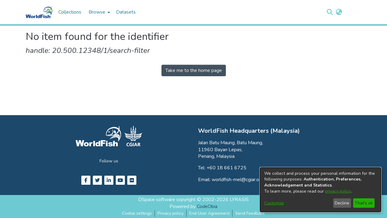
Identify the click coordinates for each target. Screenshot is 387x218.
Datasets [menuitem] (126, 12)
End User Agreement (209, 213)
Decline (342, 203)
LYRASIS (239, 199)
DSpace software (156, 199)
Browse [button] (97, 12)
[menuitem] (98, 12)
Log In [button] (351, 12)
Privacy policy (171, 213)
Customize (274, 203)
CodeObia (207, 206)
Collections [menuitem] (69, 12)
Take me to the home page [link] (193, 70)
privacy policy (338, 191)
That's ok (364, 203)
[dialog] (320, 190)
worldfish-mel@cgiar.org (237, 179)
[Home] (39, 12)
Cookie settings (137, 213)
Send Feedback (250, 213)
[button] (329, 12)
